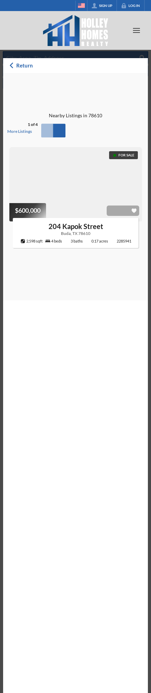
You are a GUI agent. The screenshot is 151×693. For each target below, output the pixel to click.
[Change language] (81, 5)
